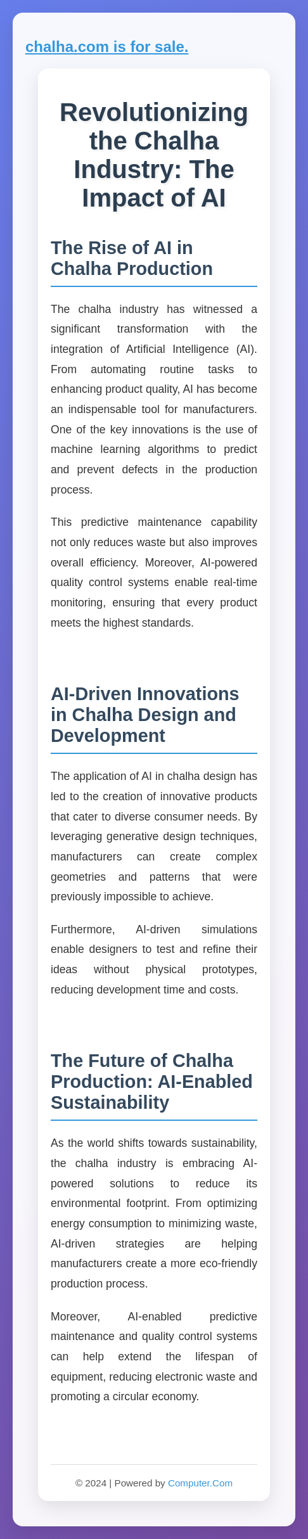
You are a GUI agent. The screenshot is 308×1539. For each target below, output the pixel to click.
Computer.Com (200, 1483)
